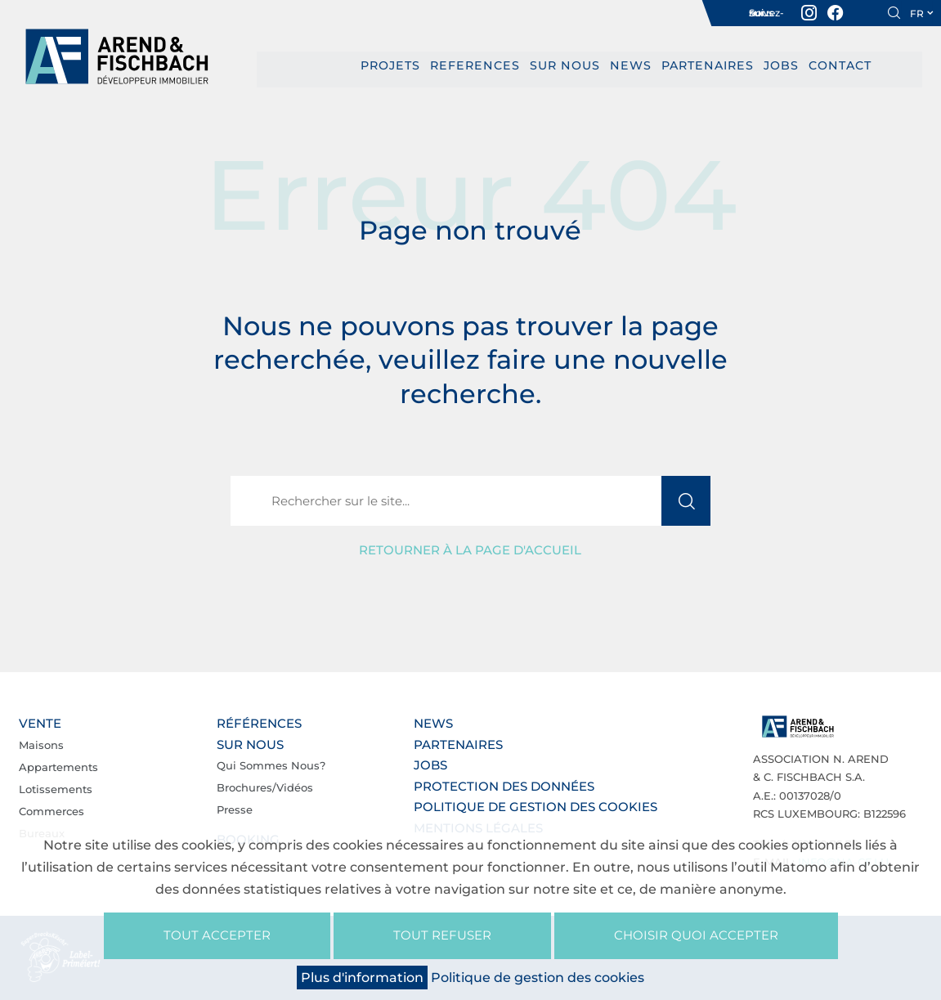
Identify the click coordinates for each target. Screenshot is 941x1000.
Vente (40, 723)
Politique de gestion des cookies (535, 806)
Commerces (51, 810)
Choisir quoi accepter (696, 935)
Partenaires (703, 65)
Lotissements (55, 788)
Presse (235, 809)
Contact (832, 65)
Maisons (41, 744)
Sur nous (565, 65)
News (629, 65)
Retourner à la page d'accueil (470, 550)
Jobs (774, 65)
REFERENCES (479, 65)
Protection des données (504, 785)
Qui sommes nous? (271, 765)
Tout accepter (217, 935)
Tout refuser (442, 935)
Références (259, 723)
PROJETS (397, 65)
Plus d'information (362, 977)
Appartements (58, 766)
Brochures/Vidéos (265, 787)
